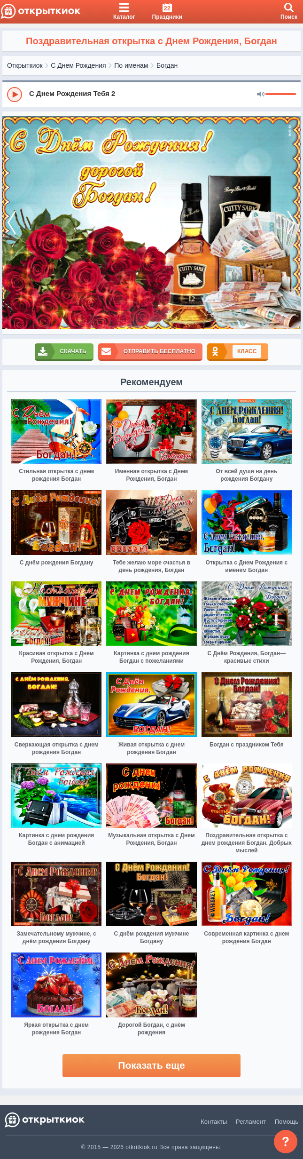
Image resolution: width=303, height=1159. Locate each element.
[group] (151, 94)
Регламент (251, 1121)
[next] (291, 223)
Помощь (286, 1121)
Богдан (167, 65)
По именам (131, 65)
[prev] (12, 223)
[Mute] (260, 94)
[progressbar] (280, 94)
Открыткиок (25, 65)
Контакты (214, 1121)
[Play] (14, 94)
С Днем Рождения (78, 65)
